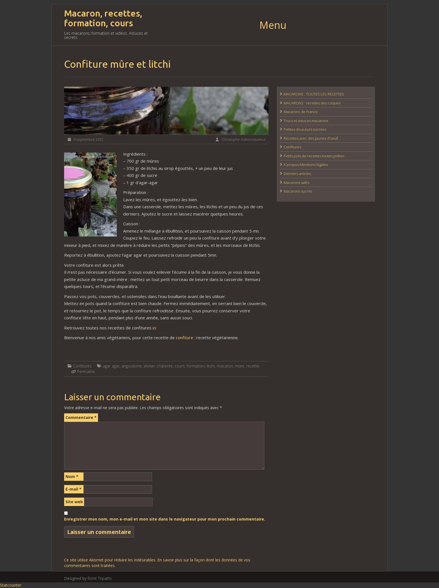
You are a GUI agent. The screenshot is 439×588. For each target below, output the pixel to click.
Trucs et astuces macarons (306, 120)
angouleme (132, 366)
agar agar (111, 366)
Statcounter (10, 585)
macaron (225, 366)
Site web (74, 501)
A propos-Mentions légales (306, 164)
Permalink (86, 371)
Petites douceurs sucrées (305, 129)
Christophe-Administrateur (243, 139)
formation (196, 366)
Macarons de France (301, 111)
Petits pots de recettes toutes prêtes (314, 155)
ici (154, 328)
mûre (239, 366)
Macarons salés (296, 182)
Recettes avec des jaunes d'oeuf (311, 138)
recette (252, 366)
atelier (149, 366)
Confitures (82, 366)
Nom (72, 476)
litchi (211, 366)
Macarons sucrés (298, 191)
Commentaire (81, 417)
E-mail (73, 489)
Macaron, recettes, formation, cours (103, 18)
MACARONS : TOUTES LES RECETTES (314, 94)
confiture (184, 337)
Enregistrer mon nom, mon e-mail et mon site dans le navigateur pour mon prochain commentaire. (164, 519)
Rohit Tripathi (99, 578)
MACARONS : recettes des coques (312, 103)
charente (165, 366)
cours (180, 366)
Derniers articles (297, 173)
